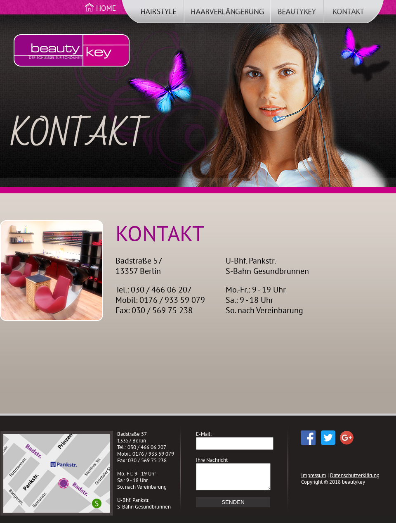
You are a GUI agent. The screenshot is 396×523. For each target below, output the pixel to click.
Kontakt (354, 13)
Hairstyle (153, 13)
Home (101, 13)
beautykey (297, 13)
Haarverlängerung (227, 13)
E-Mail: (204, 433)
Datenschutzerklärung (355, 475)
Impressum (313, 475)
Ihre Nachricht (212, 459)
